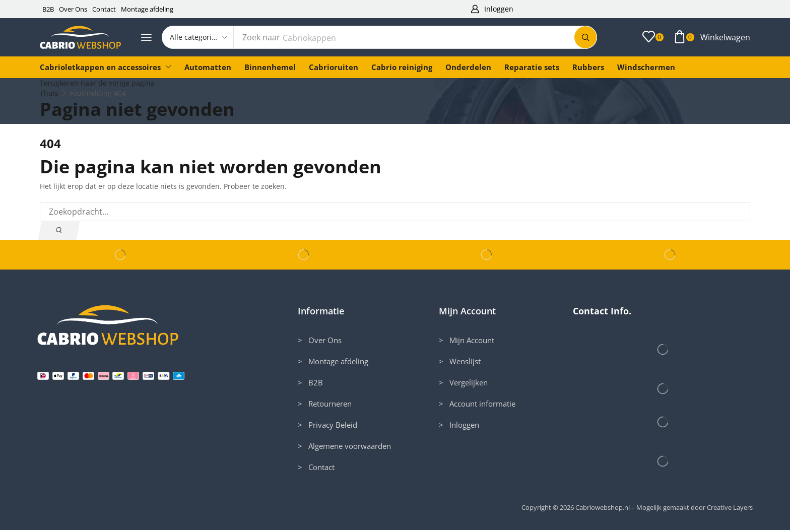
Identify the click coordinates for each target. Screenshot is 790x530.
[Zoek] (585, 37)
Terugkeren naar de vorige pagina (97, 83)
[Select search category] (198, 37)
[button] (491, 9)
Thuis (49, 93)
